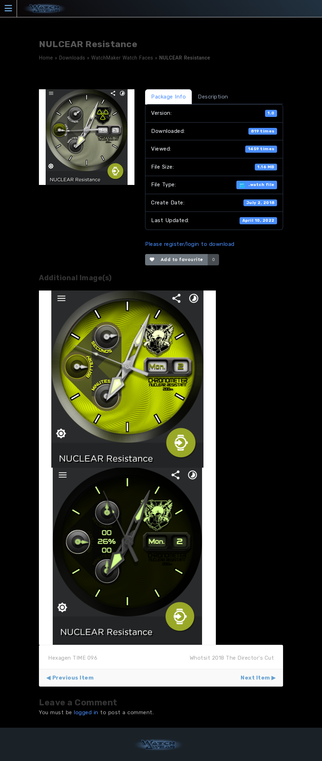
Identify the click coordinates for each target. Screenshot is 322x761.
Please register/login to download (190, 244)
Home (46, 58)
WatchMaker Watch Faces (122, 58)
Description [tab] (213, 97)
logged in (86, 712)
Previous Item (73, 678)
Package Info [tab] (168, 97)
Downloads (72, 58)
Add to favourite (176, 259)
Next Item (255, 678)
